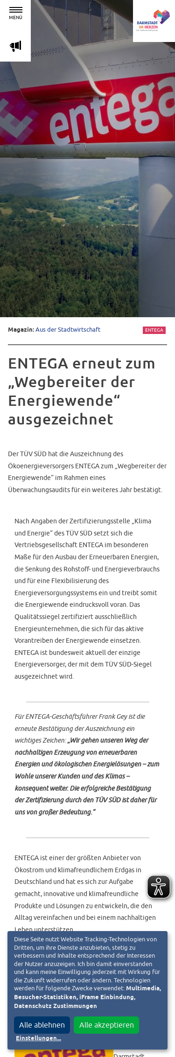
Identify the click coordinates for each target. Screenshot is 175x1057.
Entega (154, 330)
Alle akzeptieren (106, 1025)
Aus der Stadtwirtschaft (67, 329)
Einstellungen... (38, 1039)
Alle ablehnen (42, 1025)
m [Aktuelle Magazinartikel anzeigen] (15, 46)
